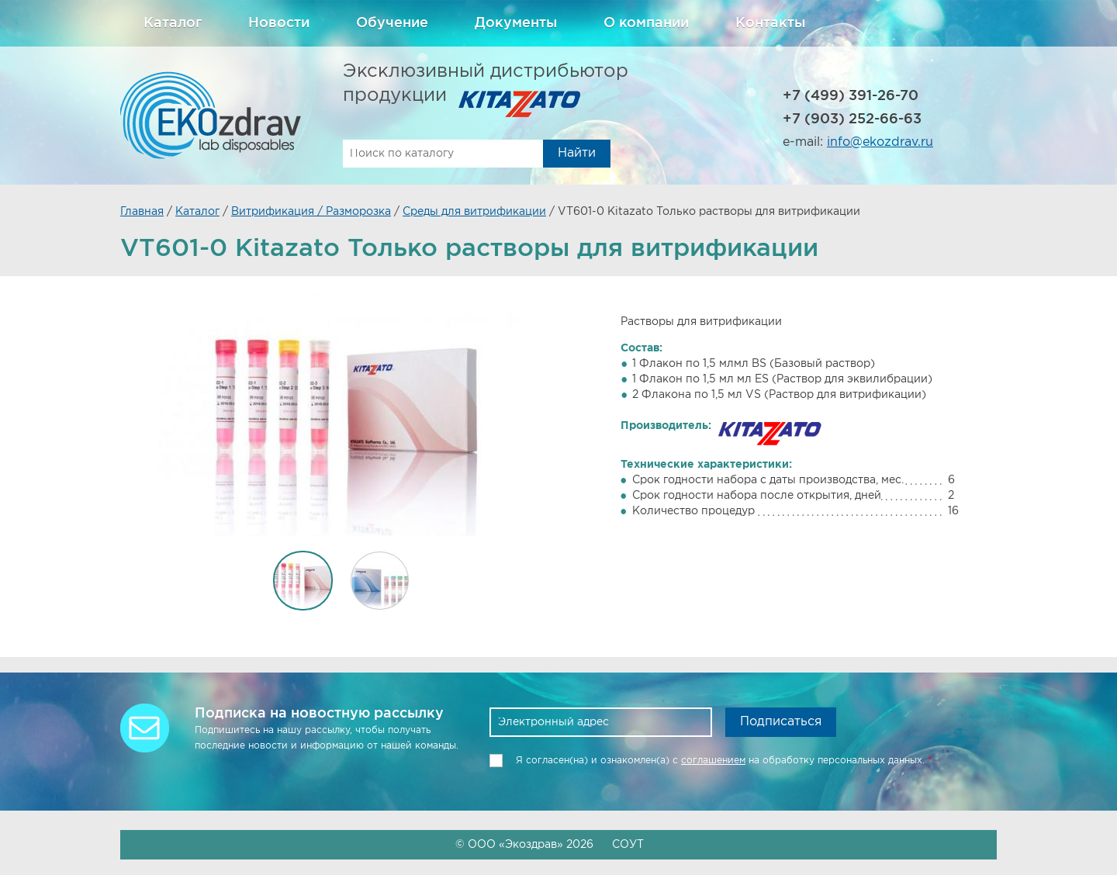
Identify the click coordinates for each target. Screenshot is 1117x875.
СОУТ (628, 844)
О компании (646, 23)
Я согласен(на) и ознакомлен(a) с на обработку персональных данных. (724, 760)
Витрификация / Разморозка (311, 211)
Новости (279, 23)
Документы (516, 23)
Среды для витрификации (474, 211)
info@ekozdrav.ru (880, 142)
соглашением (713, 760)
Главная (142, 211)
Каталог (173, 23)
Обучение (392, 23)
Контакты (770, 23)
